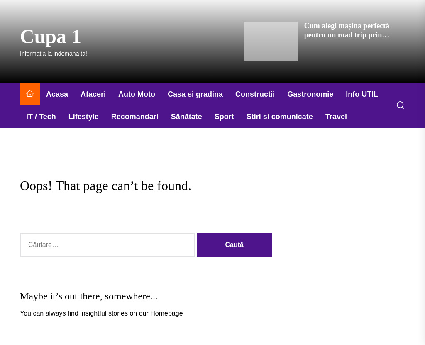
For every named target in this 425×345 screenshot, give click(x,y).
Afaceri (93, 94)
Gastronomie (310, 94)
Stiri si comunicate (280, 117)
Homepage (166, 313)
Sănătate (186, 117)
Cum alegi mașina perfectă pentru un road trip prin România (346, 35)
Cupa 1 (50, 36)
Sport (224, 117)
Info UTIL (362, 94)
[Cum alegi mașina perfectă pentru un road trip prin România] (271, 41)
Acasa (57, 94)
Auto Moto (136, 94)
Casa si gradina (195, 94)
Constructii (255, 94)
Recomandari (135, 117)
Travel (336, 117)
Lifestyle (83, 117)
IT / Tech (41, 117)
